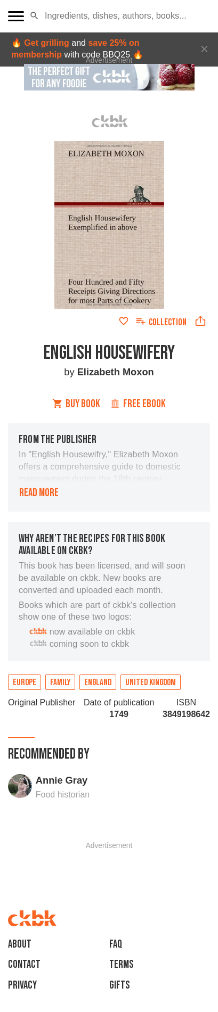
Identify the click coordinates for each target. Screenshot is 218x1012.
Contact (24, 964)
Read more (39, 492)
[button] (34, 16)
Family (60, 682)
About (19, 944)
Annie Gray (61, 780)
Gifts (119, 985)
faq (115, 944)
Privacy (22, 985)
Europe (24, 682)
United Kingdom (150, 682)
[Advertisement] (109, 862)
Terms (121, 964)
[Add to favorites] (123, 321)
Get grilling (46, 42)
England (97, 682)
